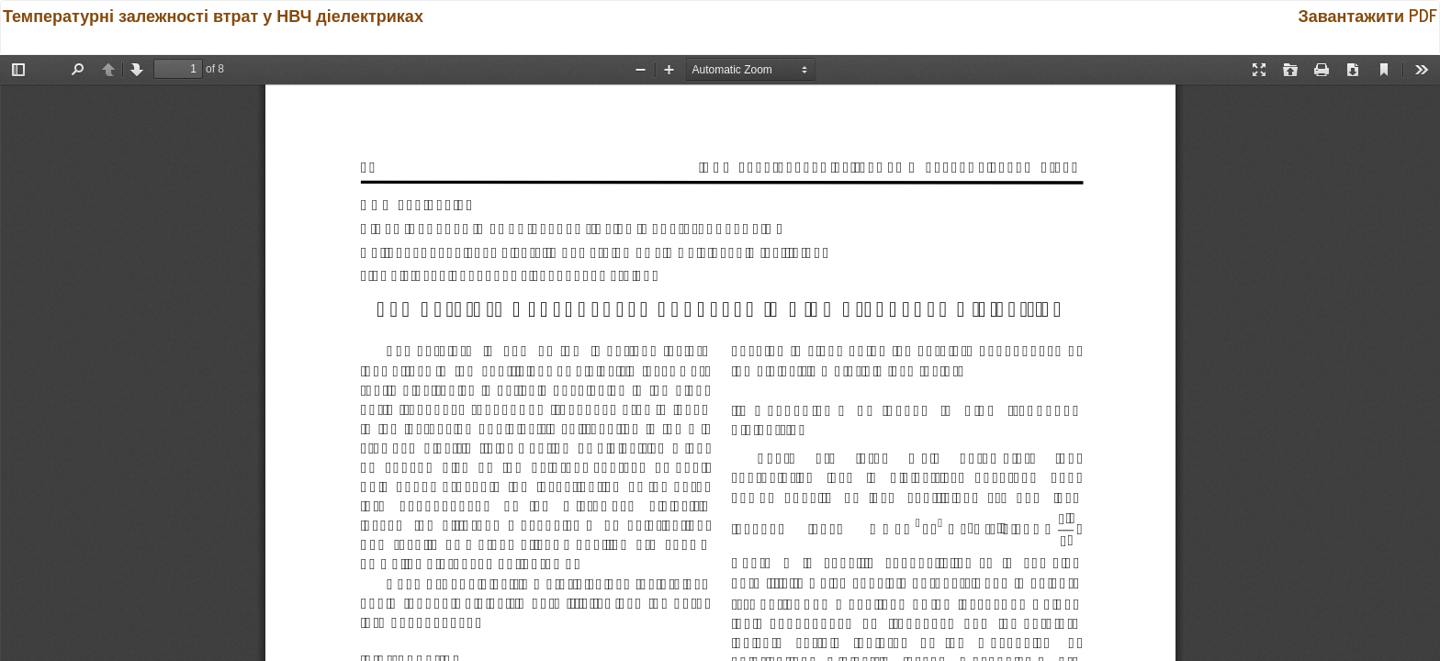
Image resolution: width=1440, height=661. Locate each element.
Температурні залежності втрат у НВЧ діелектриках (213, 14)
